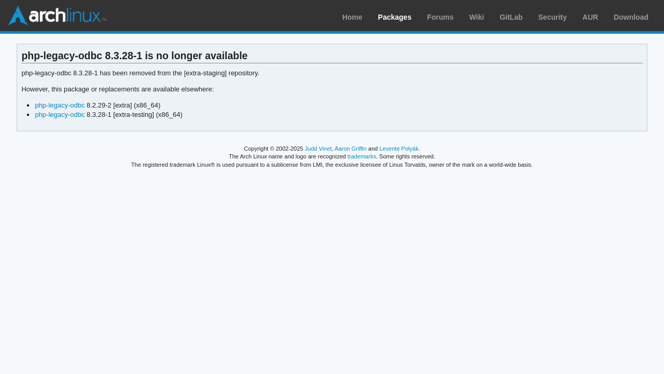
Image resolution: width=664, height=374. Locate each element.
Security (552, 17)
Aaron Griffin (351, 148)
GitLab (511, 17)
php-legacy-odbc (60, 105)
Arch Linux (57, 15)
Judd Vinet (318, 148)
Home (352, 17)
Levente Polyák (398, 148)
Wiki (477, 17)
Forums (440, 17)
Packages (395, 17)
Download (631, 17)
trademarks (362, 156)
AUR (590, 17)
